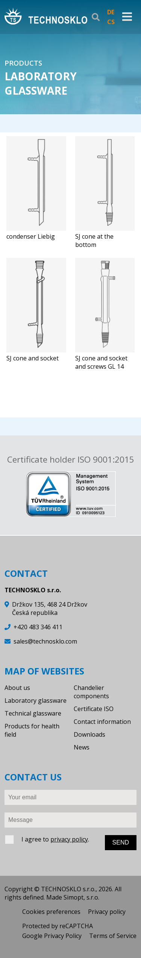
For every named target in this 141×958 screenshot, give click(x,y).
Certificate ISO (94, 709)
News (81, 747)
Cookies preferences (51, 911)
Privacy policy (107, 911)
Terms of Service (112, 936)
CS (111, 22)
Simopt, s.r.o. (81, 897)
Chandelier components (91, 692)
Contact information (102, 721)
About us (17, 688)
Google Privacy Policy (52, 936)
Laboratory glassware (36, 700)
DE (110, 12)
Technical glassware (33, 713)
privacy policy (69, 839)
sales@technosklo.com (45, 641)
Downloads (89, 734)
